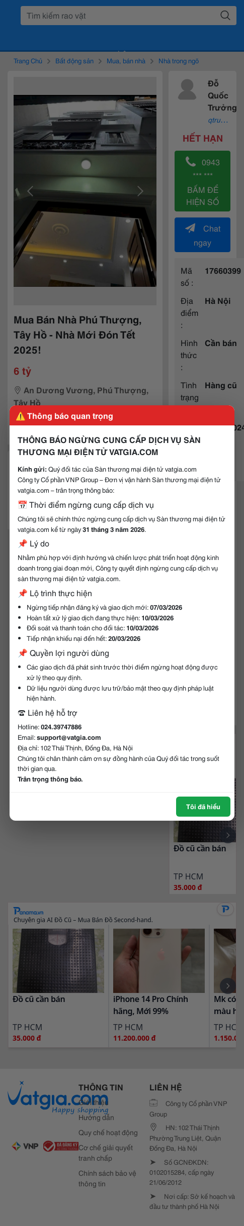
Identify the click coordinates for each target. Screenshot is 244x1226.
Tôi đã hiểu (203, 806)
